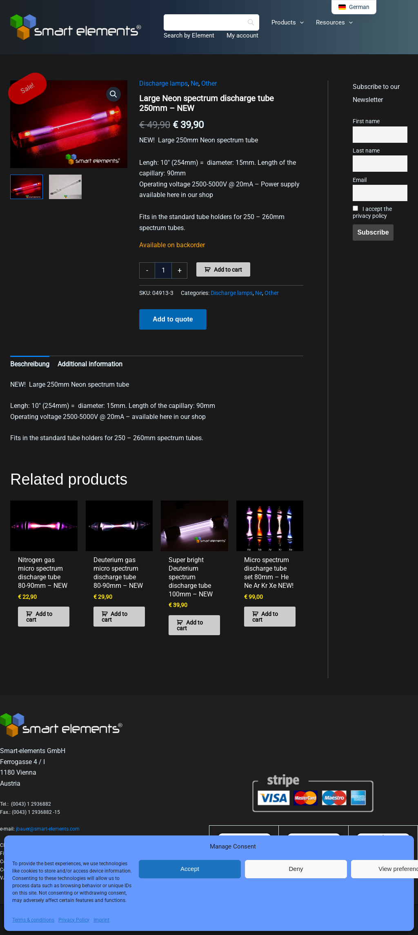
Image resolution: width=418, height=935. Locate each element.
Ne (194, 83)
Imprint (101, 920)
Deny (296, 868)
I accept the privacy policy (372, 212)
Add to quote (173, 319)
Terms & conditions (33, 920)
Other (209, 83)
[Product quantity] (163, 270)
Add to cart (228, 269)
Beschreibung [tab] (29, 364)
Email (360, 180)
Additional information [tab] (90, 364)
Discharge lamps (163, 83)
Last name (366, 150)
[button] (300, 22)
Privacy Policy (73, 920)
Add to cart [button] (39, 617)
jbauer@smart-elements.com (48, 829)
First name (366, 121)
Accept (189, 868)
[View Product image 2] (65, 187)
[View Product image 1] (26, 187)
